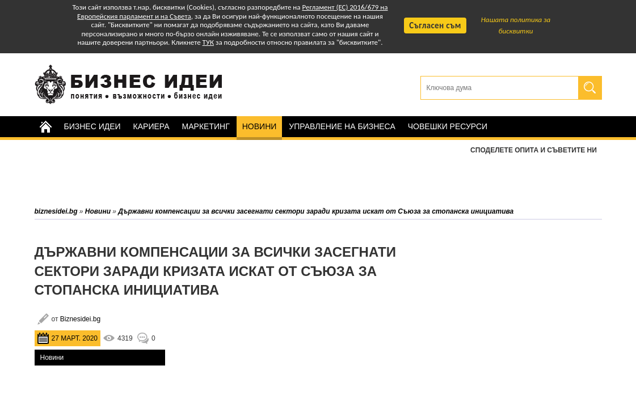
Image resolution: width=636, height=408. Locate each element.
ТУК (208, 42)
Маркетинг (206, 126)
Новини (259, 126)
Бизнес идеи (92, 126)
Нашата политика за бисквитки (516, 25)
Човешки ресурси (447, 126)
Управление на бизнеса (342, 126)
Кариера (151, 126)
